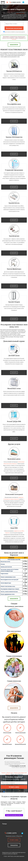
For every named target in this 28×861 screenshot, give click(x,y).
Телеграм (14, 39)
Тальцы (4, 824)
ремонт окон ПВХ (20, 13)
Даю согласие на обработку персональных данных (14, 31)
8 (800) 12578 (15, 2)
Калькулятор (14, 44)
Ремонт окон (10, 773)
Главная (3, 773)
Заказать (14, 88)
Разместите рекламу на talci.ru (14, 815)
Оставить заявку (14, 840)
